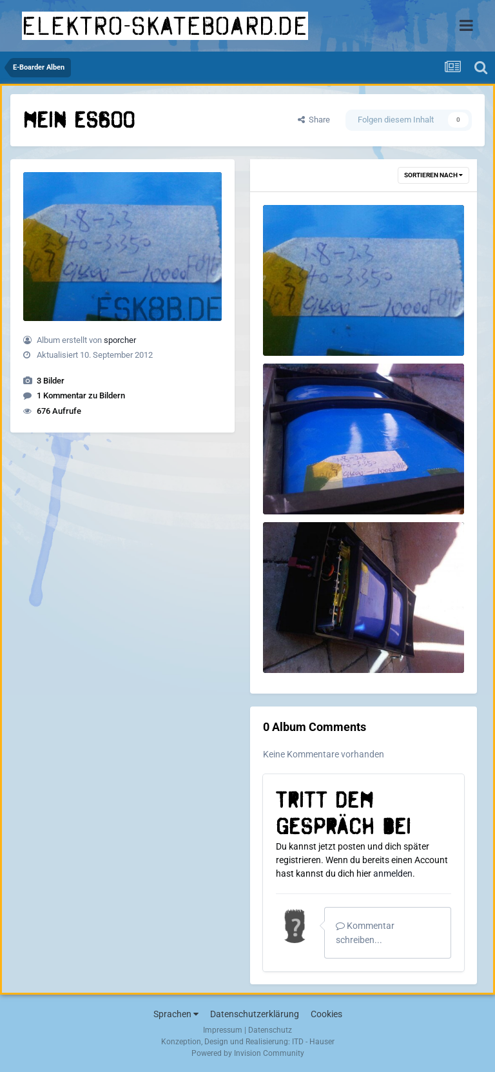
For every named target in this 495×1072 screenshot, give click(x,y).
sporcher (120, 340)
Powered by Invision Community (247, 1053)
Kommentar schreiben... (365, 933)
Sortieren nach (433, 175)
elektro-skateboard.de (165, 26)
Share (314, 119)
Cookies (326, 1014)
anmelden (392, 873)
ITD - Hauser (313, 1041)
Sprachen (176, 1014)
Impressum (222, 1030)
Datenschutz (270, 1030)
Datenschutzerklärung (254, 1014)
